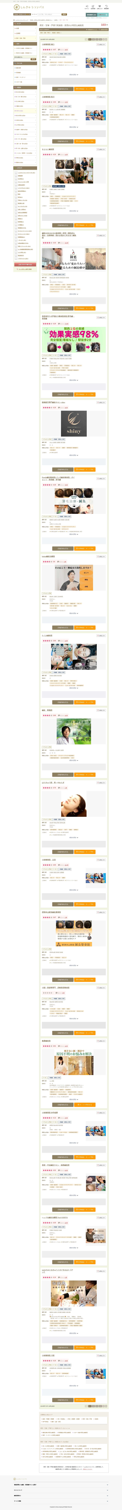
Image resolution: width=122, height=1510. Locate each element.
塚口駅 (51, 57)
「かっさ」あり (22, 240)
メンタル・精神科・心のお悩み (26, 153)
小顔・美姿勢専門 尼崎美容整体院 (55, 988)
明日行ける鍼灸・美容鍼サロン (24, 53)
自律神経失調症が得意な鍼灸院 (74, 1448)
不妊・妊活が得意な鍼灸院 (67, 1454)
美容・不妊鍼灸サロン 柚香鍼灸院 (55, 1165)
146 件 (66, 243)
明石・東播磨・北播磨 (74, 1419)
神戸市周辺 (45, 1421)
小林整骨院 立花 (49, 860)
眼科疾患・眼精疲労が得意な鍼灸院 (89, 1451)
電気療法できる (22, 228)
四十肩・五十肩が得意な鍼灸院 (93, 1448)
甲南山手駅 (56, 358)
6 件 (66, 1277)
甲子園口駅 (58, 1177)
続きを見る (74, 74)
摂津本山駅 (62, 822)
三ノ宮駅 (52, 1081)
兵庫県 (26, 33)
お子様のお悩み (26, 125)
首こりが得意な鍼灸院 (80, 1446)
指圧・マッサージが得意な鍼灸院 (51, 1435)
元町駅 (62, 750)
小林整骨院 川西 (48, 1356)
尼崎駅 (55, 189)
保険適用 (20, 175)
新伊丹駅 (59, 675)
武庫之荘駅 (56, 872)
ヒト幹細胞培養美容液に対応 (25, 249)
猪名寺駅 (59, 57)
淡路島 (96, 1419)
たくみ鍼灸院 (47, 636)
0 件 (63, 993)
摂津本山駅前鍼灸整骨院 (51, 912)
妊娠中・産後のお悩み (26, 129)
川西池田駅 (60, 1368)
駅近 (19, 194)
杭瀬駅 (51, 189)
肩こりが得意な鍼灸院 (48, 1446)
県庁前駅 (63, 442)
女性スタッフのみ (22, 215)
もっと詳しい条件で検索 (25, 269)
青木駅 (61, 952)
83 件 (66, 1170)
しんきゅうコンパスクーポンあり (26, 172)
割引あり (20, 197)
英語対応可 (21, 255)
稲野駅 (64, 57)
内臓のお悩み (26, 106)
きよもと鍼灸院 (48, 149)
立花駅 (51, 872)
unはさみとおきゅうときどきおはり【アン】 (57, 1271)
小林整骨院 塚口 (48, 44)
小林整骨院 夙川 (48, 97)
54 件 (66, 154)
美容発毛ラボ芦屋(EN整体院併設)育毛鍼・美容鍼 (58, 317)
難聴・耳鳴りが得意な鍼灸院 (50, 1454)
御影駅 (51, 519)
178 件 (66, 324)
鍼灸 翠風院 (47, 710)
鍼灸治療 (18, 68)
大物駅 (59, 189)
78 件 (66, 485)
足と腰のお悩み (26, 101)
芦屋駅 (51, 358)
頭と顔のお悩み (26, 92)
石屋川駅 (67, 519)
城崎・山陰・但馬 (56, 1421)
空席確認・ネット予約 (84, 89)
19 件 (66, 102)
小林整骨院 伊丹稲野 (50, 1113)
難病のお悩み (26, 162)
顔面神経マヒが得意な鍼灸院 (63, 1456)
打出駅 (66, 358)
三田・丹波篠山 (61, 1419)
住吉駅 (55, 519)
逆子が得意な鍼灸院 (48, 1456)
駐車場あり (21, 221)
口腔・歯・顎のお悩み (26, 143)
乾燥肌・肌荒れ (56, 32)
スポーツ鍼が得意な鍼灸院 (81, 1432)
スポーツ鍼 (19, 82)
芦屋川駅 (61, 358)
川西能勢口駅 (53, 1368)
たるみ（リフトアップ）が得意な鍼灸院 (53, 1448)
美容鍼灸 (18, 72)
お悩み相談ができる (23, 243)
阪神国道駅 (62, 277)
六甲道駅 (59, 1312)
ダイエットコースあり (23, 234)
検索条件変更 (104, 29)
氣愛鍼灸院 (46, 1041)
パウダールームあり (23, 258)
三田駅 (55, 596)
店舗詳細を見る (63, 89)
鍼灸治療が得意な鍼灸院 (49, 1432)
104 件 (66, 865)
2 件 (66, 788)
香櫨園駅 (63, 109)
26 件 (66, 1223)
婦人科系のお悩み (26, 115)
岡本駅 (57, 952)
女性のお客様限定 (22, 212)
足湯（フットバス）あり (24, 246)
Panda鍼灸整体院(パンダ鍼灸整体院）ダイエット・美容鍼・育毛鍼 (58, 479)
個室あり (20, 218)
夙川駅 (51, 109)
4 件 (65, 562)
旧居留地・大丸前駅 (55, 750)
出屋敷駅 (61, 872)
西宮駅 (57, 277)
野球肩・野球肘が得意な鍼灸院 (85, 1454)
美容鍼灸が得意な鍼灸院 (64, 1432)
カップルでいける (22, 206)
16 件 (66, 715)
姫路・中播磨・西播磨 (48, 1419)
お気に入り (101, 44)
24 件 (66, 641)
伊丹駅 (51, 675)
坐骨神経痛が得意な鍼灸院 (49, 1451)
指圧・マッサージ (20, 77)
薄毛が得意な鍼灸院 (79, 1456)
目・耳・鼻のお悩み (26, 139)
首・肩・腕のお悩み (26, 96)
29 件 (66, 1118)
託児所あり (21, 178)
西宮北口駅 (52, 277)
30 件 (66, 50)
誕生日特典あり (22, 191)
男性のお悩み (26, 157)
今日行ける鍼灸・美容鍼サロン (24, 48)
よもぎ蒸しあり (22, 252)
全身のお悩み (26, 120)
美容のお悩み (26, 110)
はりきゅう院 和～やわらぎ (53, 783)
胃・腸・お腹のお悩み (26, 148)
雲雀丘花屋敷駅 (67, 1368)
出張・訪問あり (22, 209)
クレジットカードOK (23, 182)
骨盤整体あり (21, 237)
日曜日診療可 (21, 185)
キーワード (34, 14)
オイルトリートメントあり (25, 231)
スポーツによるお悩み (26, 134)
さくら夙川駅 (56, 109)
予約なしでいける (22, 200)
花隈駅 (58, 442)
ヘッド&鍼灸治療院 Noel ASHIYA (55, 1218)
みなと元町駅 (53, 442)
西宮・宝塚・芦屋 (45, 32)
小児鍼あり (21, 224)
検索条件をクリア (92, 29)
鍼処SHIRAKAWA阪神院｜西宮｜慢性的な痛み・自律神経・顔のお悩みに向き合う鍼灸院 (59, 235)
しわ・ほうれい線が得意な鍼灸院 (68, 1451)
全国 (26, 28)
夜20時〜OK (21, 203)
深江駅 (51, 822)
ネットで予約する (85, 1105)
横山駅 (51, 596)
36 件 (66, 407)
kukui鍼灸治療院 (48, 556)
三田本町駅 (60, 596)
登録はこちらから (87, 1469)
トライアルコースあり (23, 188)
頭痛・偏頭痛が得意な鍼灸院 (64, 1446)
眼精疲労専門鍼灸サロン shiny (53, 402)
